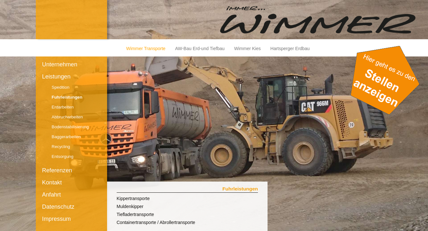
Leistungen (56, 76)
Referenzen (57, 170)
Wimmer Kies (247, 48)
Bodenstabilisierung (70, 126)
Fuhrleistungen (67, 97)
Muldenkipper (130, 206)
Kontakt (52, 182)
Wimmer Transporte (146, 48)
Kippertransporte (133, 198)
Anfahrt (51, 194)
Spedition (60, 87)
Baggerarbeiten (66, 136)
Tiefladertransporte (135, 214)
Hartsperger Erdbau (290, 48)
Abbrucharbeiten (67, 117)
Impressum (56, 219)
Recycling (61, 146)
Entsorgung (63, 156)
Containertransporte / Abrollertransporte (156, 222)
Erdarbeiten (63, 107)
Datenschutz (58, 207)
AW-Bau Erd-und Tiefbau (200, 48)
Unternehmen (59, 64)
